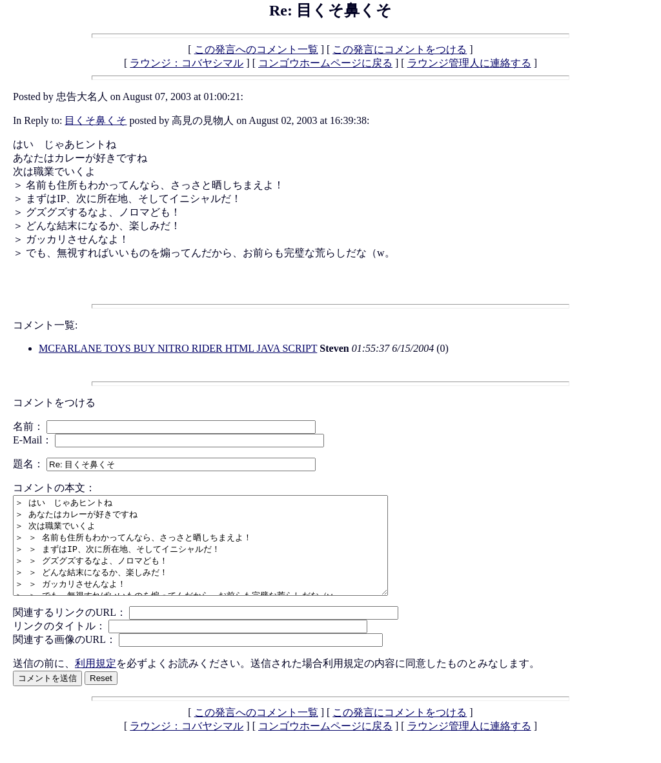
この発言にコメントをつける (399, 49)
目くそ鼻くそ (96, 120)
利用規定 (95, 682)
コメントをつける (54, 402)
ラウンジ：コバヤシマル (186, 62)
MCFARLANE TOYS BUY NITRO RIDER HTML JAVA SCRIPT (178, 348)
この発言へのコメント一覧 (256, 49)
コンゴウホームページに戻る (325, 62)
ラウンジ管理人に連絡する (469, 62)
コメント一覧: (45, 325)
